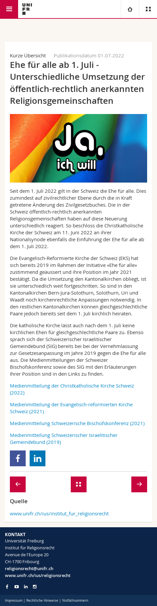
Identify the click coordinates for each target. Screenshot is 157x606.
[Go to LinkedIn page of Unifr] (26, 587)
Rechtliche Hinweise (42, 600)
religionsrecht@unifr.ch (29, 568)
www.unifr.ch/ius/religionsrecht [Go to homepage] (37, 575)
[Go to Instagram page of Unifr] (35, 587)
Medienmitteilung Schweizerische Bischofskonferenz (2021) (77, 423)
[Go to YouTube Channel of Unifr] (16, 587)
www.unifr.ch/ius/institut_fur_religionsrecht (59, 513)
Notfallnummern (75, 600)
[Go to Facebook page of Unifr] (7, 587)
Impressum (13, 600)
